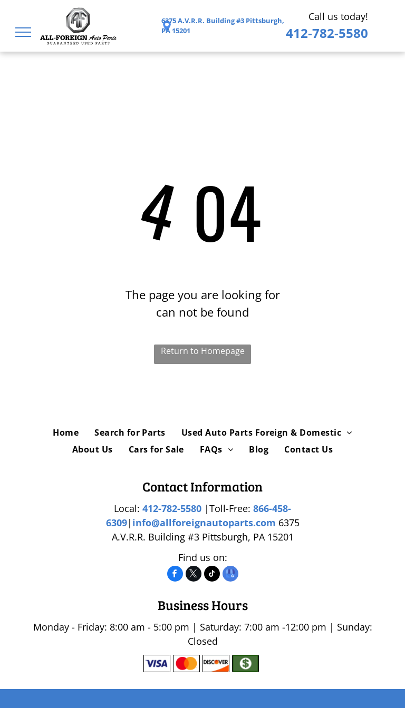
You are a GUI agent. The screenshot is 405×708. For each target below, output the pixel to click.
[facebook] (175, 575)
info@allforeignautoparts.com (204, 522)
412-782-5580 (327, 33)
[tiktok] (212, 575)
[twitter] (193, 575)
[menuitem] (65, 432)
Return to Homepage (203, 351)
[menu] (23, 32)
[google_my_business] (230, 575)
